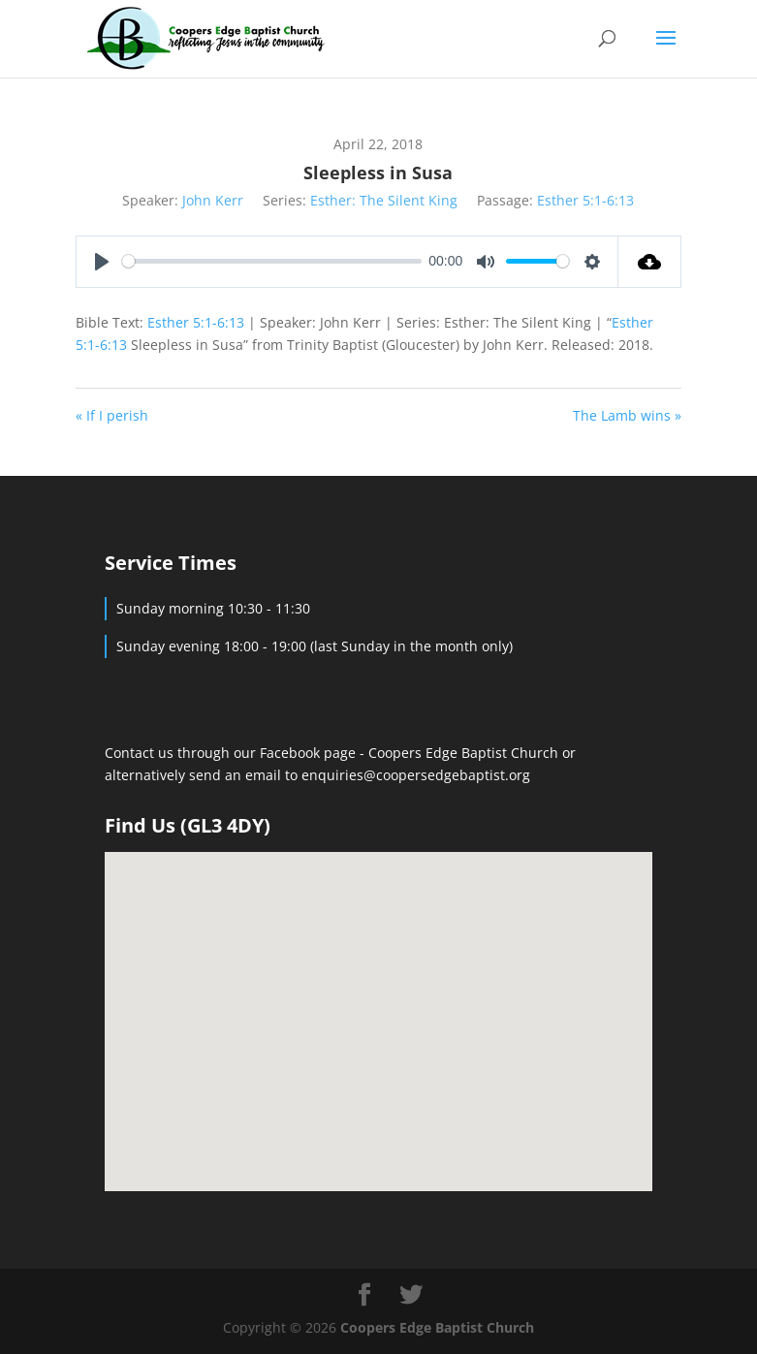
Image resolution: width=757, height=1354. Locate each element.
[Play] (101, 261)
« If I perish (112, 415)
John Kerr (212, 200)
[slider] (272, 261)
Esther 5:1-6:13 (585, 200)
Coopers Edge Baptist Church (465, 752)
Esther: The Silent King (383, 200)
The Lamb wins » (627, 415)
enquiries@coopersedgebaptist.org (415, 775)
